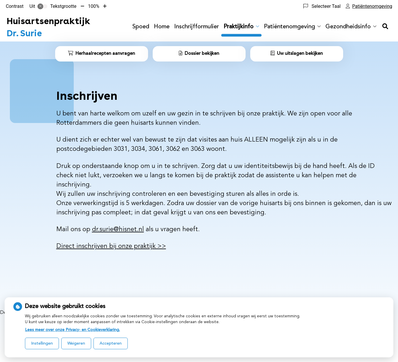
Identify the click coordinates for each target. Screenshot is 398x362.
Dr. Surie (48, 27)
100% (93, 6)
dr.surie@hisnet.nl (118, 229)
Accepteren (111, 343)
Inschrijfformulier (196, 27)
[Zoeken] (385, 27)
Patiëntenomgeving (289, 27)
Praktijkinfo (238, 27)
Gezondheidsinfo (348, 27)
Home (162, 27)
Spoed (140, 27)
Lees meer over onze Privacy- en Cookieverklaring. (72, 330)
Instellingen (42, 343)
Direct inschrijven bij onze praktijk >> (111, 246)
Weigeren (76, 343)
